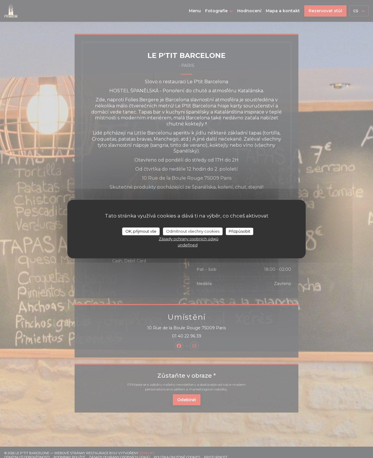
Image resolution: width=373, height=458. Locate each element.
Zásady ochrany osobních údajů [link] (189, 238)
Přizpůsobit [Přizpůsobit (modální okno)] (239, 231)
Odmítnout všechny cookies (192, 231)
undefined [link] (188, 245)
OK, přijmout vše (140, 231)
